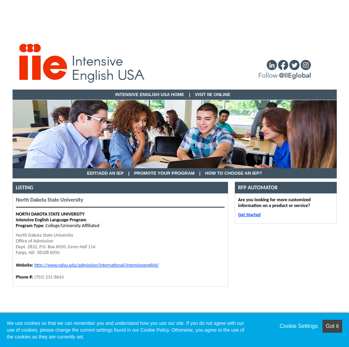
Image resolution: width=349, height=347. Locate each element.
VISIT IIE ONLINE (212, 94)
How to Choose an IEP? (233, 173)
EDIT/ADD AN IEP (105, 173)
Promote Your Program (164, 173)
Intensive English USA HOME (149, 94)
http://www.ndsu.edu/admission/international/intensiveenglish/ (96, 265)
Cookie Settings (299, 326)
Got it (332, 326)
